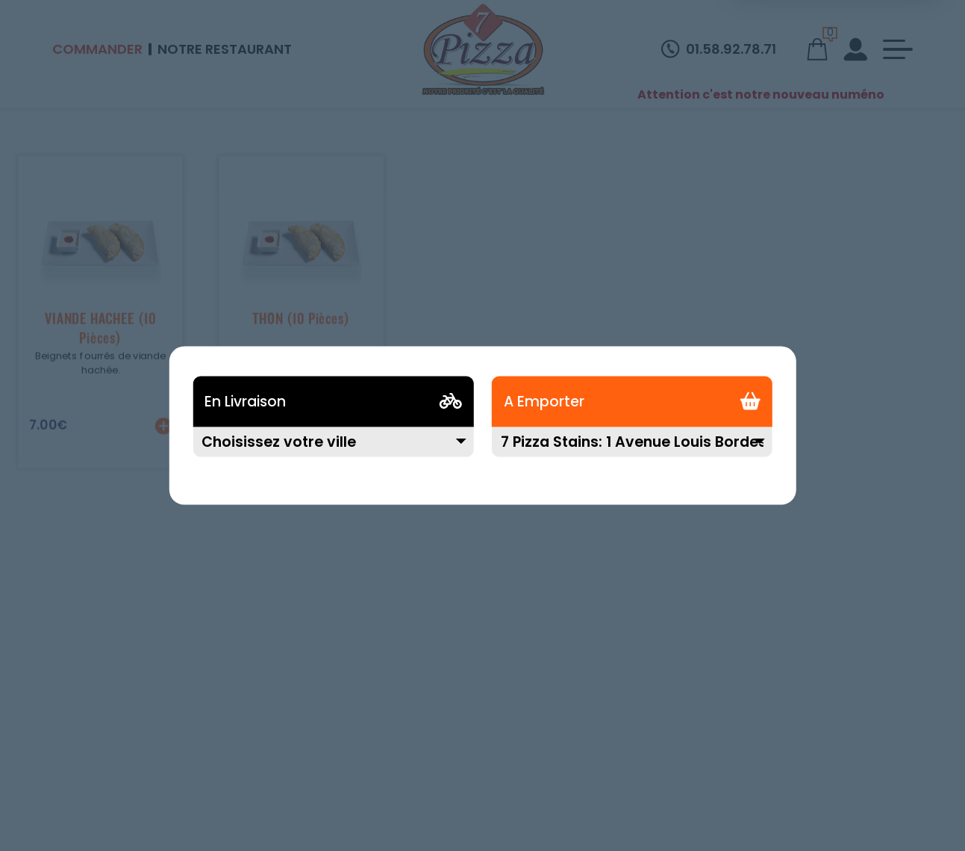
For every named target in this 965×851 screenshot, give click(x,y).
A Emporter (544, 401)
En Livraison (245, 401)
